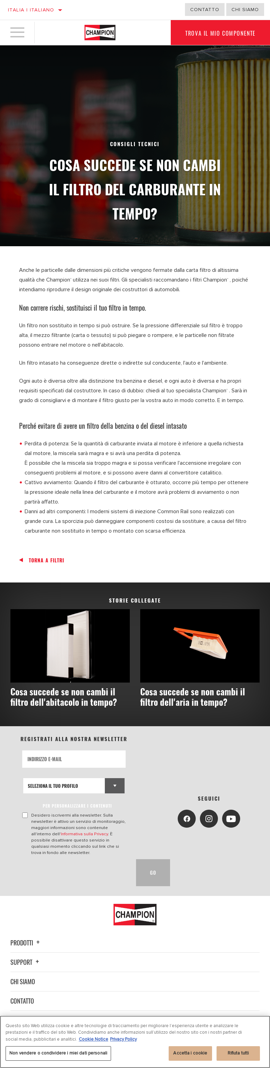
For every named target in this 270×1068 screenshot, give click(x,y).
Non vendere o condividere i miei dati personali (58, 1053)
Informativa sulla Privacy (84, 834)
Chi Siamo (245, 9)
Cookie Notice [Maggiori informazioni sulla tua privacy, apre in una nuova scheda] (93, 1039)
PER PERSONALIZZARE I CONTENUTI (77, 806)
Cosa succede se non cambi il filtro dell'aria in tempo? (192, 696)
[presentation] (75, 872)
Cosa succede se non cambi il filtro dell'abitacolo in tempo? (63, 696)
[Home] (100, 32)
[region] (135, 1042)
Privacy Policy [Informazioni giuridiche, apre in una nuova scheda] (123, 1039)
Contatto (204, 9)
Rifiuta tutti (238, 1053)
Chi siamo (22, 981)
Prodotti (26, 942)
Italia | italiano (31, 10)
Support (25, 962)
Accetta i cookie (190, 1053)
